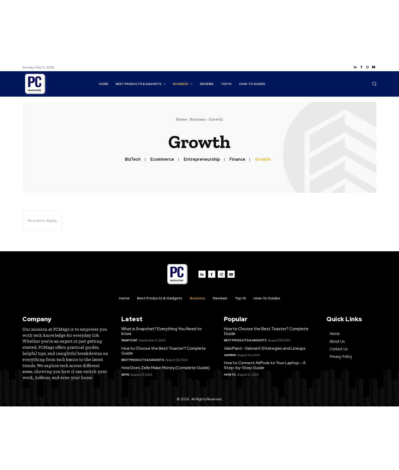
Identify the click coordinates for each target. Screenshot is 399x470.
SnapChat (129, 340)
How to (230, 375)
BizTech (133, 159)
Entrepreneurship (202, 159)
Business (197, 119)
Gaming (230, 355)
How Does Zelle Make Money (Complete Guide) (165, 367)
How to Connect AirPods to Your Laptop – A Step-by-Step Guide (265, 365)
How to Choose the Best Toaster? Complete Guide (163, 351)
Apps (125, 375)
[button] (374, 83)
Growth (262, 159)
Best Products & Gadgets (142, 360)
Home (181, 119)
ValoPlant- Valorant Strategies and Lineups (265, 348)
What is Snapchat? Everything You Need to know (161, 331)
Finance (237, 159)
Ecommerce (162, 159)
